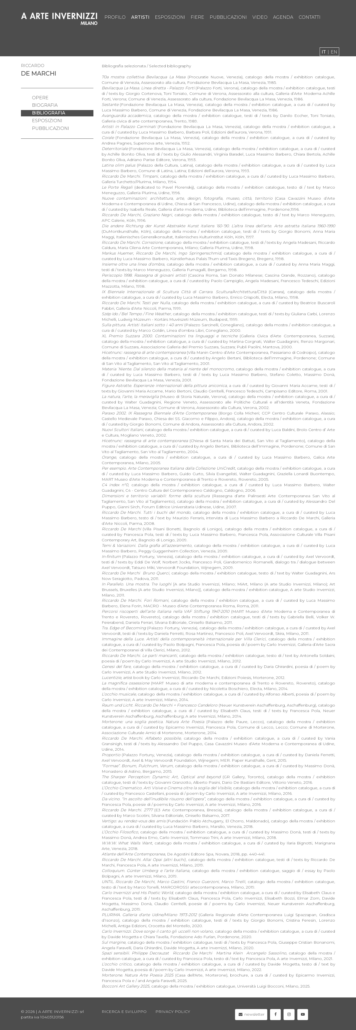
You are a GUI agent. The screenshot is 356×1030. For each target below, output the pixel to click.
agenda (283, 17)
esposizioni (170, 17)
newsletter (251, 1014)
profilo (115, 17)
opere (40, 97)
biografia (45, 105)
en (334, 52)
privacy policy (172, 1011)
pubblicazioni (228, 17)
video (260, 17)
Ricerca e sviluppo (124, 1011)
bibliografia (48, 113)
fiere (197, 17)
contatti (309, 17)
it (324, 52)
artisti (140, 17)
